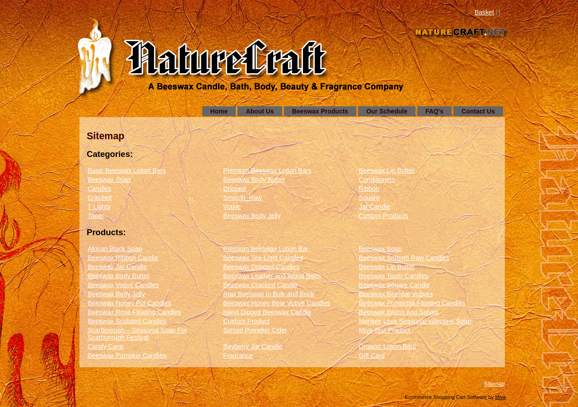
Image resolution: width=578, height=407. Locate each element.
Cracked (100, 197)
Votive (232, 206)
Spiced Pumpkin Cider (255, 330)
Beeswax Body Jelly (251, 215)
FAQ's (434, 111)
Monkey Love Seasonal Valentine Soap (415, 321)
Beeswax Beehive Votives (396, 294)
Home (219, 111)
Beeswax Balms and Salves (398, 312)
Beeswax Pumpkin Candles (127, 355)
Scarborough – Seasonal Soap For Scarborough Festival (137, 334)
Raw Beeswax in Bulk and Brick (268, 294)
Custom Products (384, 215)
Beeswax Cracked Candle (260, 285)
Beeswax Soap (109, 179)
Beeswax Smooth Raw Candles (404, 257)
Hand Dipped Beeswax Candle (267, 312)
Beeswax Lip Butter (387, 170)
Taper (96, 215)
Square (369, 197)
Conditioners (377, 179)
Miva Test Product (384, 330)
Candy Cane (105, 346)
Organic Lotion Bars (387, 346)
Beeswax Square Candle (394, 285)
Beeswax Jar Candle (117, 266)
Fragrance (237, 355)
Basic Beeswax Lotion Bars (127, 170)
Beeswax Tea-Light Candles (263, 257)
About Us (260, 111)
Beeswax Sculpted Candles (127, 321)
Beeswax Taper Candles (394, 275)
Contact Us (478, 111)
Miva (500, 397)
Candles (99, 188)
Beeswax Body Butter (254, 179)
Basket (484, 12)
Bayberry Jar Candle (252, 346)
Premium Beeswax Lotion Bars (267, 170)
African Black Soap (115, 248)
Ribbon (369, 188)
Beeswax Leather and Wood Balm (272, 275)
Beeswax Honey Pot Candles (129, 303)
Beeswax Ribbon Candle (123, 257)
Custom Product (246, 321)
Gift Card (372, 355)
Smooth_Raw (242, 197)
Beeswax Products (320, 111)
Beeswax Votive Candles (123, 285)
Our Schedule (386, 111)
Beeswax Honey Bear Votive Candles (276, 303)
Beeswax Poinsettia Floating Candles (412, 303)
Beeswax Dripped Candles (261, 266)
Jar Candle (374, 206)
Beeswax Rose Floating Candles (134, 312)
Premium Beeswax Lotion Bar (265, 248)
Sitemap (494, 384)
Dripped (234, 188)
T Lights (99, 206)
